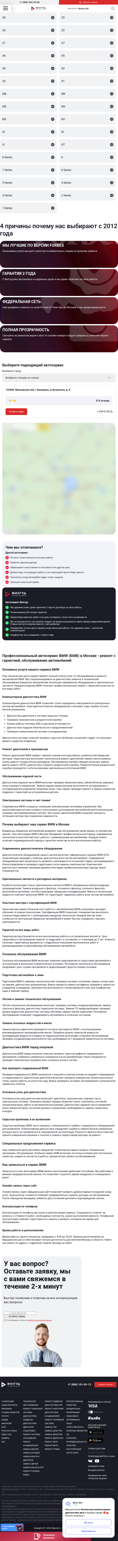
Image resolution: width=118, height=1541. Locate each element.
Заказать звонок (88, 2)
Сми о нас (7, 1434)
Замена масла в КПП (33, 1467)
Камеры (5, 1438)
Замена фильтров (53, 1434)
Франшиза (7, 1409)
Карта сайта (72, 1453)
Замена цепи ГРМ (53, 1431)
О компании (8, 1401)
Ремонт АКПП (51, 1442)
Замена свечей (30, 1464)
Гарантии (71, 1445)
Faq (3, 1442)
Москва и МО (83, 8)
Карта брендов (73, 1449)
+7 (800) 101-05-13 (79, 1384)
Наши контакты (9, 1405)
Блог (4, 1427)
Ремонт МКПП (51, 1445)
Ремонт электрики (54, 1409)
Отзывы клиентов (10, 1412)
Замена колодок (31, 1453)
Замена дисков (31, 1449)
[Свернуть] (111, 1502)
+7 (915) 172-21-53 (96, 1453)
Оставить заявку (16, 412)
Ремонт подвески (53, 1401)
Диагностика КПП (54, 1405)
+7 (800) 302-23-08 (29, 2)
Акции (5, 1420)
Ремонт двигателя (54, 1438)
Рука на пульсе (9, 1431)
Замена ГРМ (50, 1427)
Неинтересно (88, 1531)
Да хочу (88, 1522)
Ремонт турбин (52, 1449)
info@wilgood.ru (96, 1470)
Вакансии (6, 1423)
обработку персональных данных (40, 1320)
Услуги (5, 1416)
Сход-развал (29, 1431)
